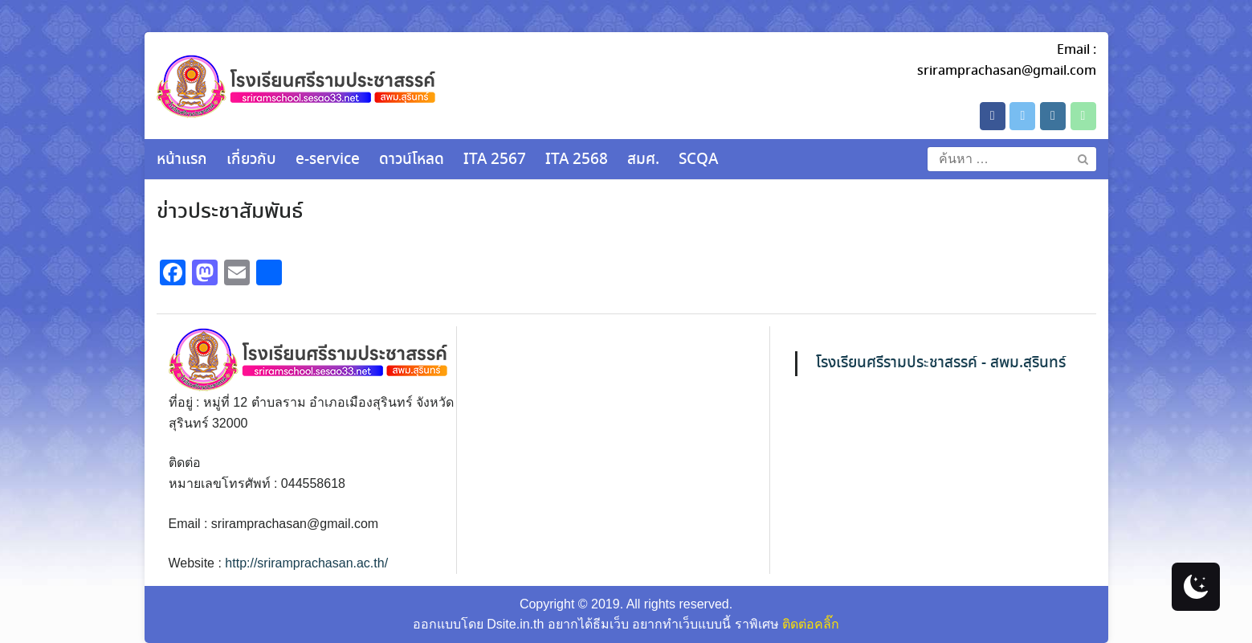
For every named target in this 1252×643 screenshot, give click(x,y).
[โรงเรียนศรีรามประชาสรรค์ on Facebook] (992, 116)
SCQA (698, 160)
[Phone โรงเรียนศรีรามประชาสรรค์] (1083, 116)
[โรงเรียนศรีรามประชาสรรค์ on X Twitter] (1022, 116)
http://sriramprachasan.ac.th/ (306, 563)
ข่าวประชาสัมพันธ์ (230, 212)
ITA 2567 (494, 160)
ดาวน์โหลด (411, 160)
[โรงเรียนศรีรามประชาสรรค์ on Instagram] (1053, 116)
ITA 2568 (576, 160)
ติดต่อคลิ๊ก (810, 624)
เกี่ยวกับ (251, 160)
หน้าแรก (182, 160)
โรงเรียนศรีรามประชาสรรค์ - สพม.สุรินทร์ (941, 363)
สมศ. (643, 160)
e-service (328, 160)
